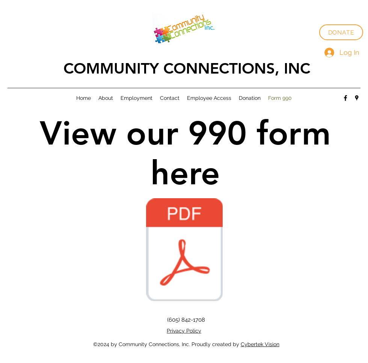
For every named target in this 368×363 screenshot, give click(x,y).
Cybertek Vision (260, 344)
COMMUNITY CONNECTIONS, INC (186, 68)
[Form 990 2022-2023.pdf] (184, 250)
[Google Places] (356, 98)
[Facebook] (345, 98)
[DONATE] (341, 32)
